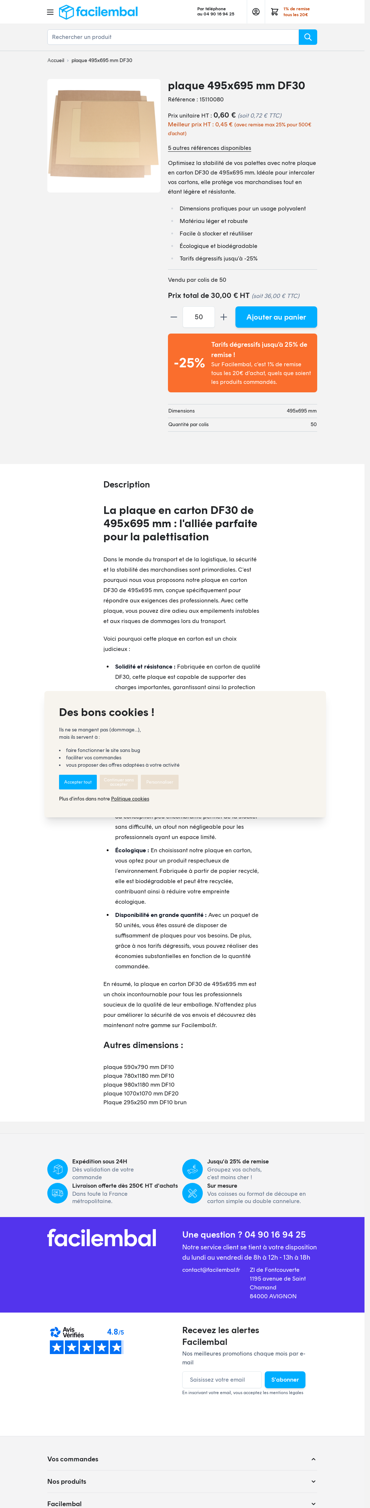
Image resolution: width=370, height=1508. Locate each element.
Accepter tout (78, 782)
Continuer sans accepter (119, 782)
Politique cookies (130, 799)
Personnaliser (159, 782)
